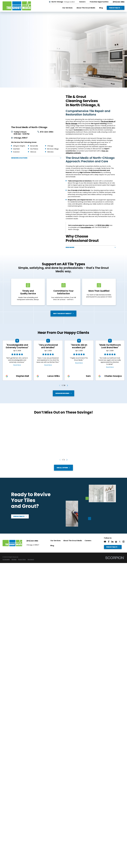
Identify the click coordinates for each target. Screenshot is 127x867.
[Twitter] (120, 542)
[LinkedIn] (112, 542)
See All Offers (63, 468)
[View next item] (67, 385)
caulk (72, 128)
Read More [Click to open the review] (17, 365)
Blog (52, 545)
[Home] (17, 5)
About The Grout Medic (72, 540)
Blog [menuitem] (101, 8)
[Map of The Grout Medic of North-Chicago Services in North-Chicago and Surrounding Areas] (36, 109)
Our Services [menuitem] (67, 8)
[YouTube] (105, 542)
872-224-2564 (46, 132)
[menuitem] (6, 560)
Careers (88, 540)
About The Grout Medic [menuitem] (85, 8)
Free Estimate (115, 8)
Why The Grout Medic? (63, 314)
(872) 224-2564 (118, 2)
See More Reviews (63, 393)
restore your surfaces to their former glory (100, 128)
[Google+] (116, 542)
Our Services (55, 540)
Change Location (69, 1)
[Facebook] (109, 542)
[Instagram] (124, 542)
